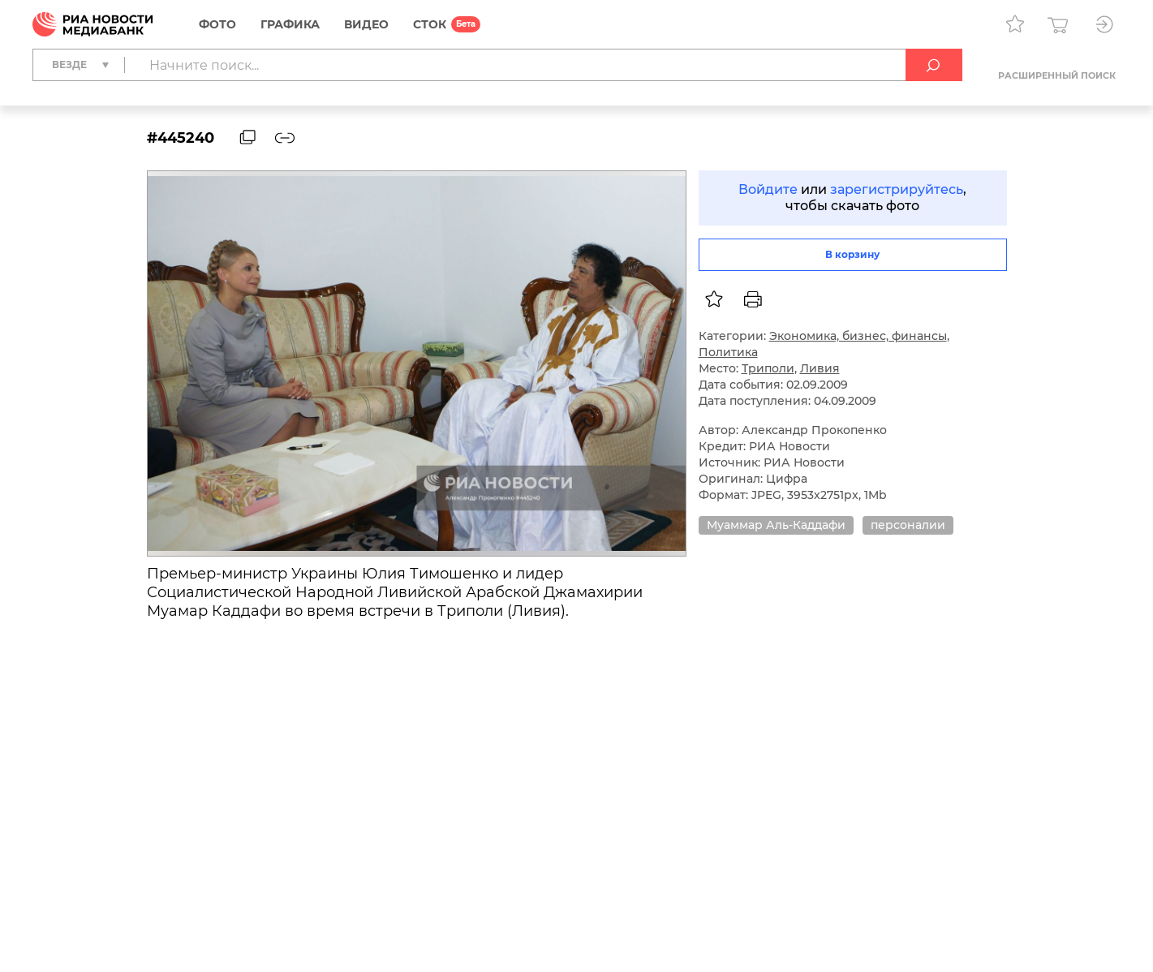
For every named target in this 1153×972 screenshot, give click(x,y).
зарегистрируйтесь (896, 189)
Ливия (820, 368)
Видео (366, 24)
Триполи (768, 368)
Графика (290, 24)
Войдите (768, 189)
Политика (728, 352)
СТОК (429, 24)
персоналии (908, 525)
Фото (217, 24)
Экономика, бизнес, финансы (858, 336)
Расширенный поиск (1057, 75)
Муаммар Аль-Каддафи (776, 525)
